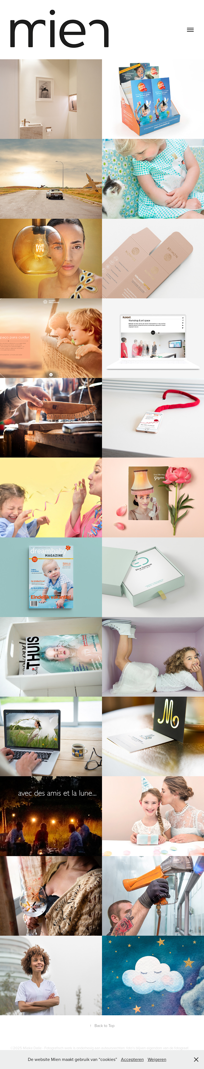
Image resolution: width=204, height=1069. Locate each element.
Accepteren (132, 1059)
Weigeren (157, 1059)
